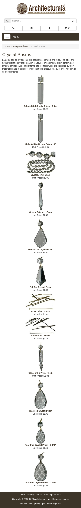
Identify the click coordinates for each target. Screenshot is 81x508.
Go (73, 21)
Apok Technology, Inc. (51, 503)
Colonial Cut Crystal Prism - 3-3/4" (40, 106)
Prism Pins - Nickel (40, 335)
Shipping (48, 494)
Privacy (30, 494)
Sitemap (57, 494)
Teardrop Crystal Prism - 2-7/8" (40, 482)
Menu (16, 36)
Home (7, 46)
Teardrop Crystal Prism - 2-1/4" (40, 445)
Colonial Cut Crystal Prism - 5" (40, 144)
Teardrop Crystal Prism (40, 411)
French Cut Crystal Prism (40, 249)
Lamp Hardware (20, 46)
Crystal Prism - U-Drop (40, 212)
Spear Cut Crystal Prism (40, 373)
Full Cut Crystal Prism (40, 287)
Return (39, 494)
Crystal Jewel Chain (40, 175)
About (22, 494)
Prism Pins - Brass (40, 311)
